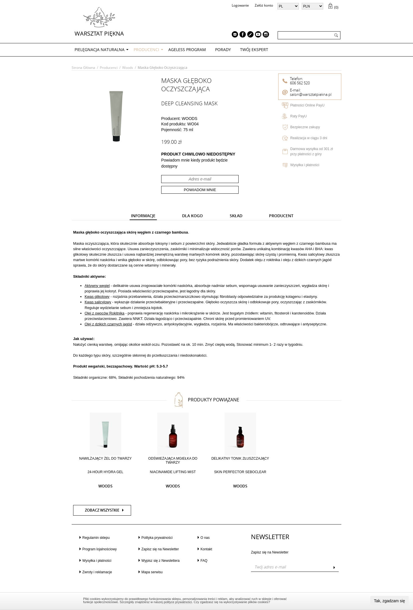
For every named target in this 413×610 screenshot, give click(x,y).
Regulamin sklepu (96, 538)
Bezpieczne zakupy (305, 127)
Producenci (146, 49)
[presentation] (143, 216)
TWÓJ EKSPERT (254, 49)
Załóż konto (264, 5)
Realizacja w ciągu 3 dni (308, 138)
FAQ (203, 561)
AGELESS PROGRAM (187, 49)
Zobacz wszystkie (102, 510)
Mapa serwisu (152, 572)
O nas (205, 538)
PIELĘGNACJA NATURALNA (99, 49)
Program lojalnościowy (99, 549)
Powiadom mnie (200, 190)
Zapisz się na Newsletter (160, 549)
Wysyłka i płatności (304, 165)
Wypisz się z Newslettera (160, 561)
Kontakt (206, 549)
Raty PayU (298, 116)
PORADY (223, 49)
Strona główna (83, 67)
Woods (127, 67)
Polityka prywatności (157, 538)
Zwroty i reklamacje (97, 572)
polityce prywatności (178, 602)
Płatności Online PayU (307, 105)
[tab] (143, 216)
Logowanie (240, 5)
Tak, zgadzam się (389, 601)
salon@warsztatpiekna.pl (311, 94)
